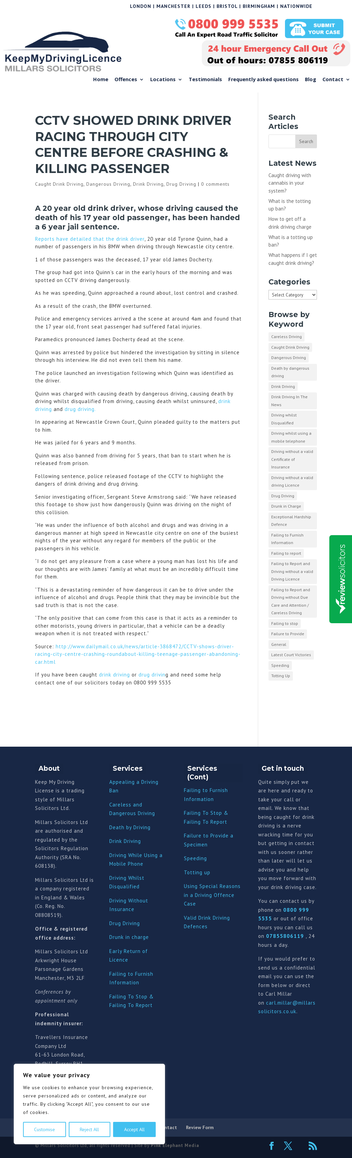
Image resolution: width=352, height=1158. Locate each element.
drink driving (114, 674)
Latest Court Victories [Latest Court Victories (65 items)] (291, 654)
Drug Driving (181, 184)
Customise (44, 1129)
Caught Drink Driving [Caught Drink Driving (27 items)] (290, 347)
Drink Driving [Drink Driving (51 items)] (283, 386)
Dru (113, 937)
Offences (125, 80)
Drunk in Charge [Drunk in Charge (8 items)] (286, 506)
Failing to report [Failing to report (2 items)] (286, 553)
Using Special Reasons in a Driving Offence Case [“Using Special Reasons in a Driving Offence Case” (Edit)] (212, 895)
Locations (163, 80)
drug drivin (151, 674)
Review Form (200, 1127)
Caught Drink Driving (59, 184)
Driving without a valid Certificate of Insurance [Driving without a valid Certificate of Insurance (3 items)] (292, 459)
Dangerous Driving (108, 184)
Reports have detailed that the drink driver (89, 239)
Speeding (195, 858)
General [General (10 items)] (278, 644)
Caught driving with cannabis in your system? (289, 183)
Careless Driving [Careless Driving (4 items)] (286, 336)
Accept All (134, 1129)
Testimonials (205, 80)
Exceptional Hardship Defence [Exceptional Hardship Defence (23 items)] (291, 520)
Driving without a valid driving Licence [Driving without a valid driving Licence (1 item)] (292, 481)
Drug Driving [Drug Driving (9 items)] (282, 495)
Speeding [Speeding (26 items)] (280, 665)
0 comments (215, 184)
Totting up (197, 872)
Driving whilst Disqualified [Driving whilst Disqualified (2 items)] (284, 418)
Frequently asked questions (263, 80)
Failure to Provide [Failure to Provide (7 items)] (287, 633)
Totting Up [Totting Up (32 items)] (280, 675)
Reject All (89, 1129)
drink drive (109, 208)
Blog (310, 80)
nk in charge (133, 937)
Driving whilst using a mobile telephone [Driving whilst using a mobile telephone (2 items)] (291, 437)
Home (100, 80)
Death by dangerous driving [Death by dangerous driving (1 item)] (290, 372)
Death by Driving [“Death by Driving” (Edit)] (130, 827)
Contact (332, 80)
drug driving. (80, 409)
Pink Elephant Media (175, 1145)
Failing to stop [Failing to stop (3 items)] (284, 623)
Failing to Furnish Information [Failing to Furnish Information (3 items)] (287, 538)
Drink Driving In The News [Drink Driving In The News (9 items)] (289, 400)
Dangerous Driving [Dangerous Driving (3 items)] (288, 357)
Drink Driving (148, 184)
